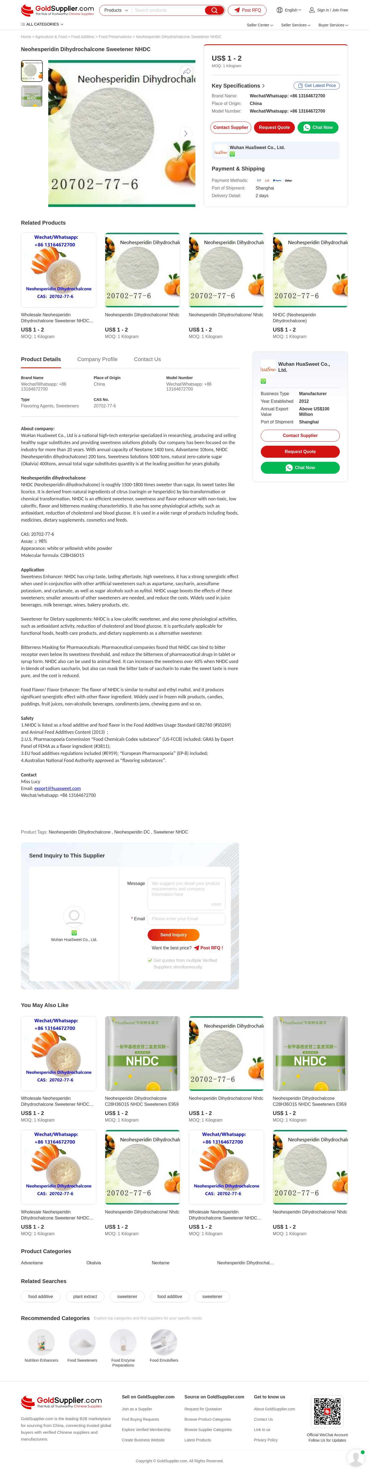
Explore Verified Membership (146, 1429)
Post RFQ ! (208, 948)
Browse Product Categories (208, 1419)
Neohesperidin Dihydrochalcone (246, 1263)
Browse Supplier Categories (208, 1429)
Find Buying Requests (140, 1419)
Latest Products (198, 1440)
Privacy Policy (266, 1440)
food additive (40, 1296)
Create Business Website (143, 1440)
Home (26, 37)
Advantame (32, 1263)
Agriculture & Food (51, 37)
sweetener (127, 1296)
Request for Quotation (203, 1409)
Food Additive (82, 37)
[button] (186, 133)
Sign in (323, 10)
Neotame (161, 1263)
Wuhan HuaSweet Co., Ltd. (257, 147)
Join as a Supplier (137, 1409)
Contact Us (263, 1419)
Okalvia (93, 1263)
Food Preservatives (115, 37)
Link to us (262, 1429)
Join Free (340, 10)
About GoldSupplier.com (274, 1409)
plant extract (85, 1296)
